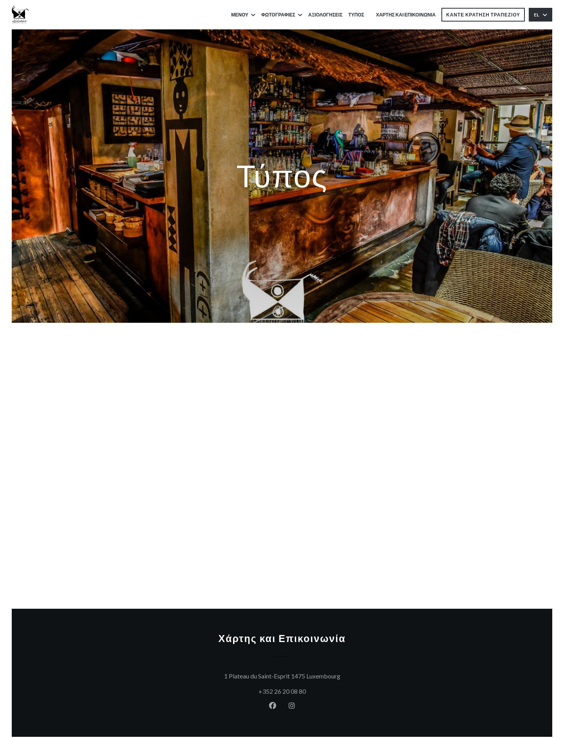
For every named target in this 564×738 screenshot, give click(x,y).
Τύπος (356, 15)
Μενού (243, 15)
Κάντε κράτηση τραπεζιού (483, 15)
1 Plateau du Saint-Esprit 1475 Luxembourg (320, 675)
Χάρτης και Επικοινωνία (406, 15)
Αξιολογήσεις (325, 15)
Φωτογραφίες (281, 15)
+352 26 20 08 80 (282, 691)
